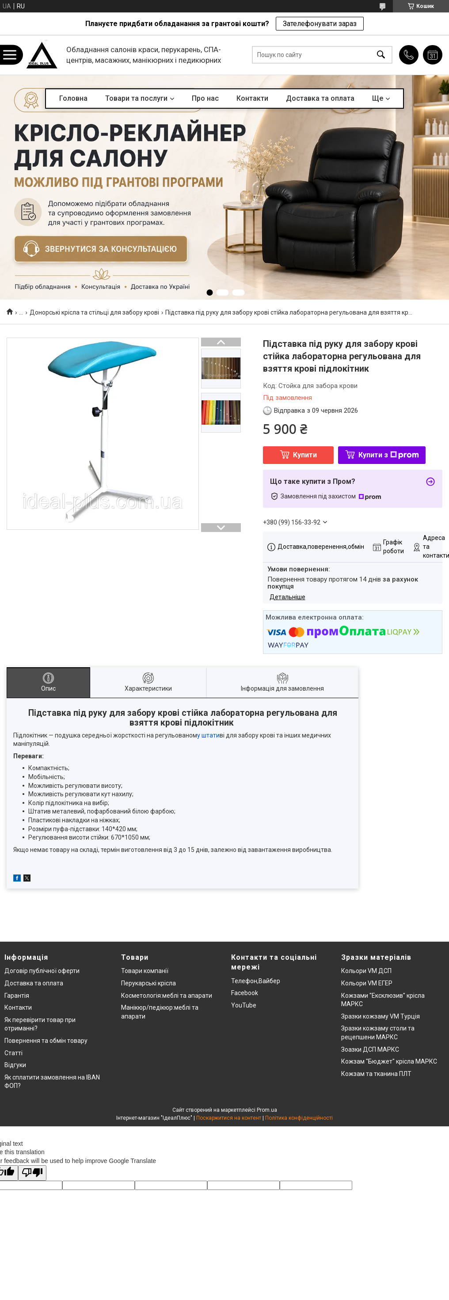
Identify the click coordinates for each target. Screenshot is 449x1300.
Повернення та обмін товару (46, 1040)
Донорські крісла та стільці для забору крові (94, 312)
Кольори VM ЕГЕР (366, 983)
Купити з (388, 455)
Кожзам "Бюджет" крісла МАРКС (389, 1061)
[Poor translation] (32, 1173)
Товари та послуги (136, 98)
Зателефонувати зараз (320, 23)
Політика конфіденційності (299, 1118)
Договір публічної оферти (42, 970)
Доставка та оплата (320, 98)
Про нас (205, 98)
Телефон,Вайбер (255, 981)
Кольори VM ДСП (366, 970)
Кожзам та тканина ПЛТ (376, 1073)
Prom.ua (267, 1110)
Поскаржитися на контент (228, 1118)
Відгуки (15, 1064)
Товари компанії (144, 970)
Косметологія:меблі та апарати (166, 995)
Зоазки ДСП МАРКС (370, 1049)
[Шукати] (381, 55)
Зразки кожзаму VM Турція (380, 1016)
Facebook (244, 992)
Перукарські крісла (148, 983)
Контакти (252, 98)
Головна (73, 98)
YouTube (243, 1005)
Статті (13, 1053)
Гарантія (16, 995)
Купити (305, 455)
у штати (208, 735)
